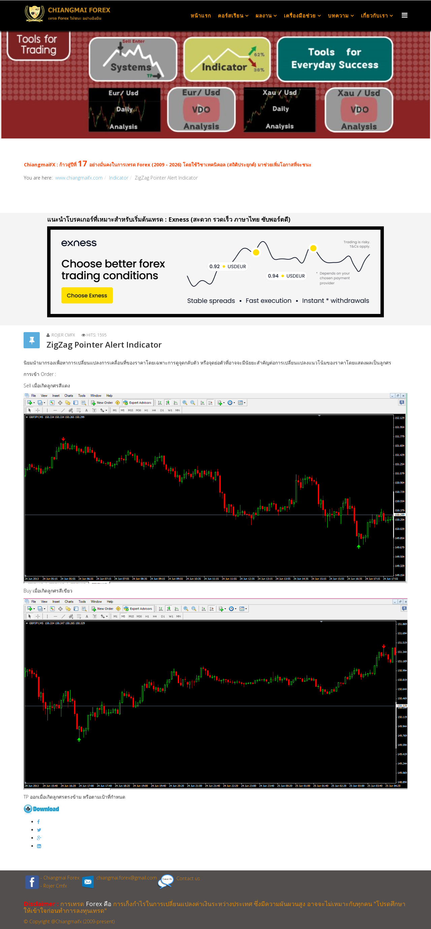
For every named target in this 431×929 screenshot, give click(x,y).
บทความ (338, 15)
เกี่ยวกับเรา (374, 15)
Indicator (118, 177)
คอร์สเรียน (230, 15)
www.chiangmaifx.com (79, 177)
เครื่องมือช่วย (300, 15)
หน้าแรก (201, 15)
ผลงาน (264, 15)
